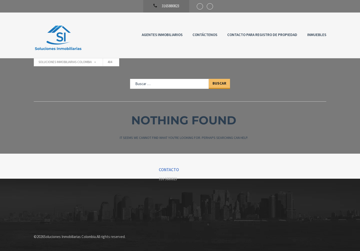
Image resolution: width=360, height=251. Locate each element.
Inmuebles (316, 34)
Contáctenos (204, 34)
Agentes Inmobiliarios (162, 34)
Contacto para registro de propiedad (262, 34)
